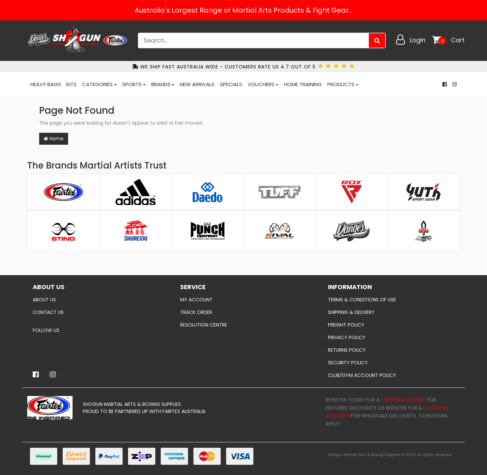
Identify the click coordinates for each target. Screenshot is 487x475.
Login (417, 40)
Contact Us (48, 312)
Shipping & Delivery (351, 312)
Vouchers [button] (261, 84)
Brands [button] (161, 84)
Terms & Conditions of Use (362, 299)
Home (54, 138)
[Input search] (253, 40)
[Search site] (377, 40)
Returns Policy (347, 350)
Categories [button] (97, 84)
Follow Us (46, 330)
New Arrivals (197, 84)
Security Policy (348, 362)
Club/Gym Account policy (362, 375)
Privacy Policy (346, 337)
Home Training (303, 84)
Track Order (196, 312)
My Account (196, 299)
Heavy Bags (45, 84)
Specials (231, 84)
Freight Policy (346, 324)
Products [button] (341, 84)
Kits (71, 84)
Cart (458, 40)
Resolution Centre (203, 324)
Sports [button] (132, 84)
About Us (44, 299)
